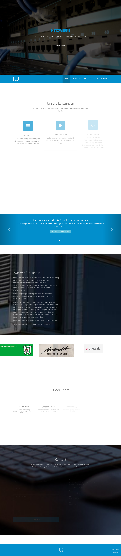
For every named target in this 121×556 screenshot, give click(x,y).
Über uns (87, 79)
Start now (60, 45)
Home (66, 79)
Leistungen (76, 79)
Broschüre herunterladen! (60, 231)
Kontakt (104, 79)
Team (96, 79)
